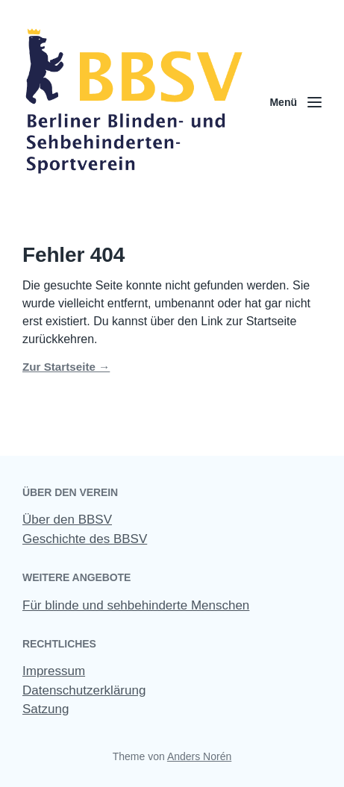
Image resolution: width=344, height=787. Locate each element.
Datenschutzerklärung (84, 690)
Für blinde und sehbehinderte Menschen (135, 605)
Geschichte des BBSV (84, 539)
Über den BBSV (67, 519)
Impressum (53, 671)
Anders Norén (199, 756)
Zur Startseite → (66, 366)
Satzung (45, 709)
